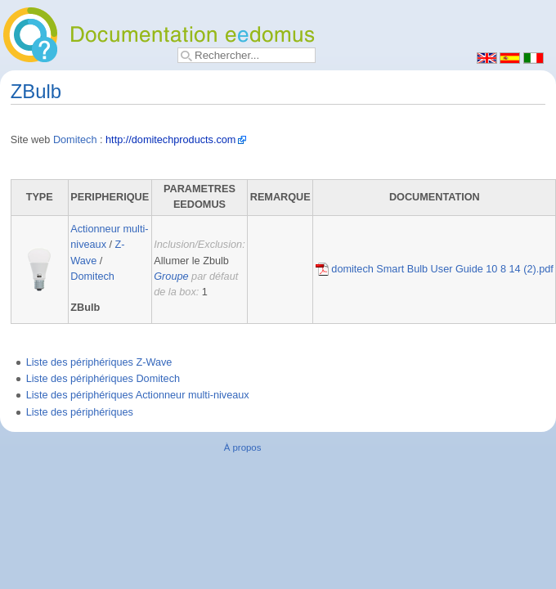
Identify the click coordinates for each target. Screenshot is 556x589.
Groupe (171, 276)
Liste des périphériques (79, 412)
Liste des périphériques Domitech (103, 378)
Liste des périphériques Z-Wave (99, 362)
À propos (243, 447)
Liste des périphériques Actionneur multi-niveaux (137, 395)
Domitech (75, 140)
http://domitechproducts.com (170, 140)
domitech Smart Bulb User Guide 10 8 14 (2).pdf (435, 269)
